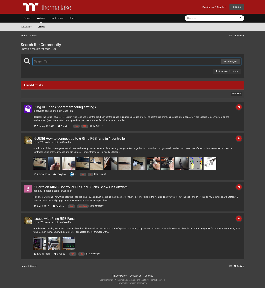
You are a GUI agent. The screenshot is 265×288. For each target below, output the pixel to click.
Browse (27, 18)
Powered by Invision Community (132, 283)
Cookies (149, 275)
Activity (41, 20)
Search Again (230, 61)
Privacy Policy (119, 275)
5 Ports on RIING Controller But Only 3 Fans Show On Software (80, 187)
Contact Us (136, 275)
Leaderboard (57, 18)
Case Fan (68, 110)
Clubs (72, 18)
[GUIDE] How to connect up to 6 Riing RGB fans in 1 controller (79, 138)
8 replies (59, 254)
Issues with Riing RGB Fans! (54, 219)
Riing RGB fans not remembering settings (64, 107)
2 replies (58, 206)
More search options (227, 71)
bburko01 (38, 190)
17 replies (59, 174)
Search (41, 26)
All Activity (26, 26)
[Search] (202, 18)
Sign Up (237, 7)
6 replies (63, 126)
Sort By (236, 94)
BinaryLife (38, 110)
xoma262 (38, 142)
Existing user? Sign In (214, 7)
